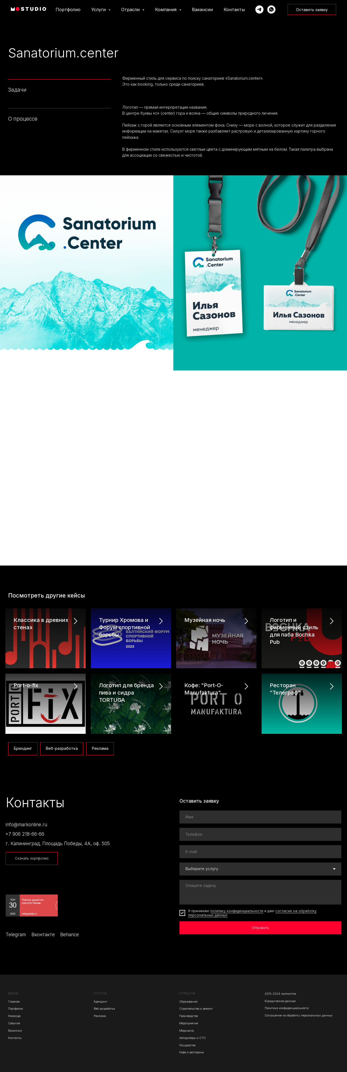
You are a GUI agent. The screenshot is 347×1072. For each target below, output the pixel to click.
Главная (14, 1001)
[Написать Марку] (259, 9)
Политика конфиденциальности (287, 1008)
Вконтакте (43, 934)
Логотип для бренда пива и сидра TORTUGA (126, 692)
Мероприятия (188, 1023)
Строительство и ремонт (196, 1008)
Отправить (260, 928)
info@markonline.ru (26, 824)
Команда (14, 1016)
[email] (260, 851)
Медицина (186, 1030)
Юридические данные (280, 1001)
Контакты (234, 9)
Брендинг (23, 748)
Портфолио (68, 9)
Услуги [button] (99, 9)
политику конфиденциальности (236, 911)
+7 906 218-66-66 (24, 834)
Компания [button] (166, 9)
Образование (188, 1001)
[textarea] (260, 892)
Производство (188, 1016)
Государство (187, 1045)
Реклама (100, 748)
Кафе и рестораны (191, 1052)
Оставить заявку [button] (312, 9)
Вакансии (202, 9)
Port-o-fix (26, 685)
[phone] (260, 834)
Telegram (16, 934)
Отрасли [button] (131, 9)
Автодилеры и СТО (192, 1038)
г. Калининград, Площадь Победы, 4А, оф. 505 (58, 843)
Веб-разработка (62, 748)
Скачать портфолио (32, 858)
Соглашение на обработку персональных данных (299, 1015)
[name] (260, 817)
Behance (69, 934)
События (14, 1023)
